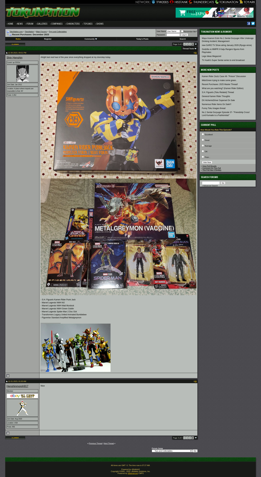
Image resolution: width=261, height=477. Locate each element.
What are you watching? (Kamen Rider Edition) (223, 88)
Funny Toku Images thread (214, 108)
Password (161, 35)
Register (48, 39)
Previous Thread (95, 443)
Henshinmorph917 (17, 386)
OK (206, 152)
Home (10, 23)
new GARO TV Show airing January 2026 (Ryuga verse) (227, 45)
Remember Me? (189, 32)
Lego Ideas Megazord (211, 56)
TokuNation (29, 32)
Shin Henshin (14, 57)
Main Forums (41, 32)
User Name (161, 31)
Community (91, 39)
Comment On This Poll (211, 168)
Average (208, 146)
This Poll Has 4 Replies (211, 170)
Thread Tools (188, 49)
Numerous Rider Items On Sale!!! (216, 104)
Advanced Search (210, 186)
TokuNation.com (16, 32)
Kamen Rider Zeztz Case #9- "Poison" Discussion (224, 76)
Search (183, 39)
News (20, 23)
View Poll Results (209, 166)
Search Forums (209, 177)
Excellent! (209, 135)
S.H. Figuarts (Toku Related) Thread (218, 92)
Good (207, 140)
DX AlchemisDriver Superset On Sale (218, 100)
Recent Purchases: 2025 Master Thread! (220, 84)
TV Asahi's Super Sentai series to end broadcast (223, 60)
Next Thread (109, 443)
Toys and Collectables (58, 32)
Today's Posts (142, 39)
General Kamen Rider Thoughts (216, 96)
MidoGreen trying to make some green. (219, 80)
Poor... (207, 157)
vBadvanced (133, 473)
